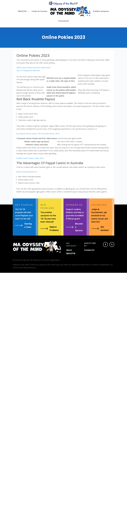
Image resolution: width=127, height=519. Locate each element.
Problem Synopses (101, 11)
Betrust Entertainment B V (26, 172)
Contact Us (89, 250)
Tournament (63, 21)
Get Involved (104, 228)
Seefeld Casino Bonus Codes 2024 (30, 158)
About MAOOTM (70, 252)
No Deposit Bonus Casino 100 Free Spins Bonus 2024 (37, 133)
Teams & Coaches (39, 11)
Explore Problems (54, 228)
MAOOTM (22, 11)
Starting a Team (28, 225)
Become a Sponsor (79, 227)
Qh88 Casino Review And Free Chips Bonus (33, 67)
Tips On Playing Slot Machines (28, 70)
